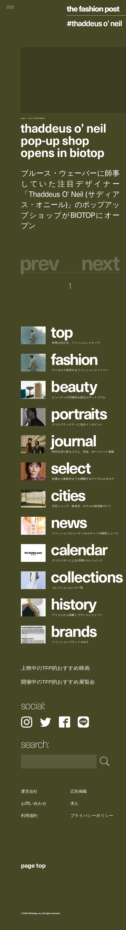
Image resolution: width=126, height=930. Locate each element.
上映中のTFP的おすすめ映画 (55, 668)
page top (33, 865)
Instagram (26, 722)
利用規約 (29, 815)
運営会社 (29, 791)
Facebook (64, 722)
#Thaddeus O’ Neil (94, 23)
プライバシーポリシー (91, 815)
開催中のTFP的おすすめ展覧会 (58, 682)
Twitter (45, 722)
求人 (74, 803)
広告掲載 (78, 791)
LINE (83, 722)
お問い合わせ (34, 803)
